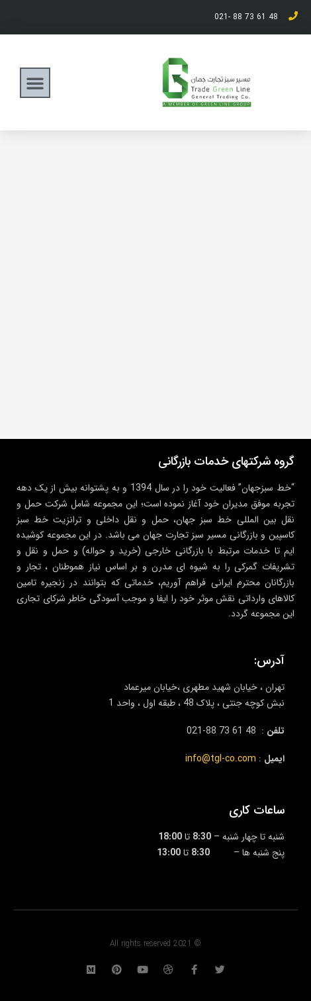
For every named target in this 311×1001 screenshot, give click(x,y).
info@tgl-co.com (220, 758)
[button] (35, 83)
